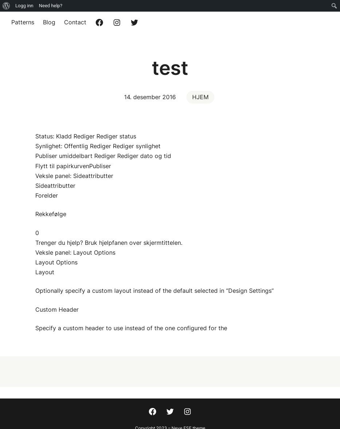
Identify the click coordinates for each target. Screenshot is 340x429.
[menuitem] (6, 6)
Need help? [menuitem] (50, 5)
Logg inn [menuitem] (24, 5)
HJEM (200, 97)
